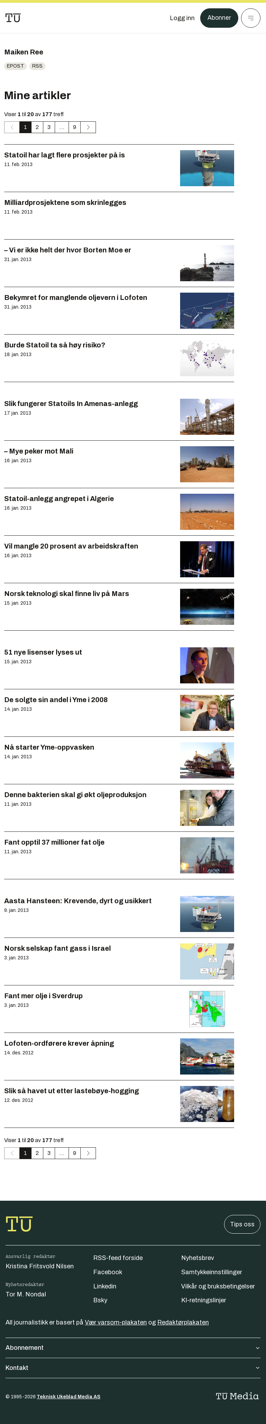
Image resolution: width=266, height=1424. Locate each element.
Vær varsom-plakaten (116, 1322)
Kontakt (133, 1367)
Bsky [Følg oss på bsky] (100, 1300)
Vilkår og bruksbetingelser (218, 1286)
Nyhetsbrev (197, 1257)
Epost (15, 66)
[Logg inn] (181, 18)
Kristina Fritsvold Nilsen (40, 1266)
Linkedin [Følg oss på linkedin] (104, 1286)
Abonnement (133, 1347)
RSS (37, 66)
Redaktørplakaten (183, 1322)
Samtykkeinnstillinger (211, 1272)
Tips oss (242, 1224)
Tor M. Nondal (26, 1294)
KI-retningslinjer (203, 1300)
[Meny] (250, 18)
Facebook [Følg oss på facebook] (107, 1272)
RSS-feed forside (118, 1257)
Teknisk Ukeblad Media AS (68, 1396)
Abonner (219, 18)
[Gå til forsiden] (13, 18)
